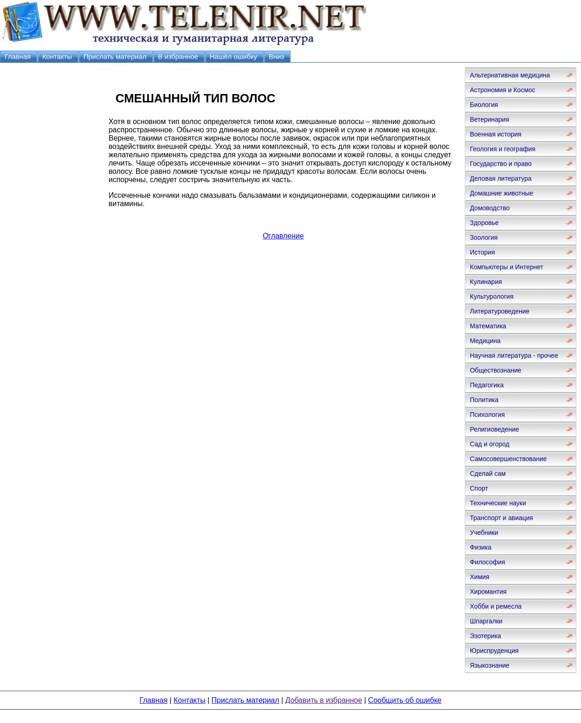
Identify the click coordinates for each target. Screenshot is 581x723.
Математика (488, 326)
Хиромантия (488, 591)
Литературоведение (499, 311)
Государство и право (501, 163)
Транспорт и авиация (501, 518)
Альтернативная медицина (510, 75)
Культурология (492, 296)
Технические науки (498, 503)
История (482, 252)
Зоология (484, 237)
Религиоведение (494, 429)
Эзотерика (485, 636)
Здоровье (484, 222)
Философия (487, 562)
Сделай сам (488, 473)
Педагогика (487, 385)
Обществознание (496, 370)
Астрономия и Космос (502, 90)
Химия (479, 577)
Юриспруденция (494, 650)
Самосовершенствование (508, 458)
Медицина (485, 340)
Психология (487, 414)
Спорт (479, 488)
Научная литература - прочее (514, 355)
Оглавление (283, 236)
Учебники (484, 532)
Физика (481, 547)
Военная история (496, 134)
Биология (484, 104)
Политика (484, 399)
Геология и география (502, 149)
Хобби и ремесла (496, 606)
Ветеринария (489, 119)
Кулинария (486, 281)
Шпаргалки (486, 621)
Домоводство (490, 208)
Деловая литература (501, 178)
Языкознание (490, 665)
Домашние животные (501, 193)
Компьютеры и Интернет (506, 267)
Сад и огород (490, 444)
